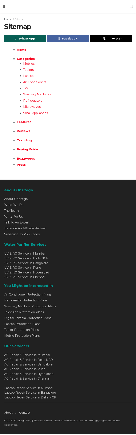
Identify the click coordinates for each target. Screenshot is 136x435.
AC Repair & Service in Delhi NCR (28, 360)
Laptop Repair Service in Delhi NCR (30, 398)
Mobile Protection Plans (22, 336)
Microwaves (32, 107)
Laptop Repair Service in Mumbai (28, 388)
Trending (24, 141)
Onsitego (19, 421)
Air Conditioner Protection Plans (27, 295)
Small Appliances (35, 114)
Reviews (23, 132)
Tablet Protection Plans (21, 330)
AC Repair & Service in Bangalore (28, 365)
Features (24, 123)
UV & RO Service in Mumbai (24, 254)
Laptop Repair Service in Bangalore (30, 393)
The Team (11, 211)
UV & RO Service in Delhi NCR (26, 259)
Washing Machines (37, 95)
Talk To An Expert (16, 223)
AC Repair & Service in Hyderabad (28, 374)
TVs (25, 89)
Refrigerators (32, 101)
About (8, 413)
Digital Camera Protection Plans (27, 319)
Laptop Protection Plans (22, 324)
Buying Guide (27, 150)
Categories (26, 60)
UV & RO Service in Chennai (24, 278)
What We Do (14, 205)
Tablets (28, 70)
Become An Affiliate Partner (25, 229)
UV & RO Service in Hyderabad (26, 273)
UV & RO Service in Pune (22, 268)
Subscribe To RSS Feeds (22, 235)
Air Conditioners (34, 83)
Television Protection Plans (24, 313)
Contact (24, 413)
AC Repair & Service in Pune (24, 370)
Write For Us (13, 217)
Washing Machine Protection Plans (30, 307)
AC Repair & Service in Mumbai (27, 356)
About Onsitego (16, 199)
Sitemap (20, 19)
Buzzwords (26, 159)
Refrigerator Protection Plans (25, 301)
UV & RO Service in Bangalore (26, 263)
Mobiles (29, 64)
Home (8, 19)
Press (21, 165)
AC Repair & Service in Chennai (26, 379)
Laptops (29, 77)
